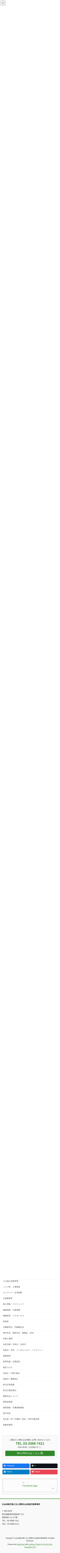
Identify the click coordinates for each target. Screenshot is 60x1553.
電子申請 (7, 1413)
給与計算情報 (8, 1385)
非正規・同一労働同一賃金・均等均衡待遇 (21, 1419)
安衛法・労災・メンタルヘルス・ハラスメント (23, 1350)
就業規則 (7, 1356)
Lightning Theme (35, 1544)
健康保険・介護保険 (11, 1310)
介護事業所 (8, 1298)
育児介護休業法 (9, 1390)
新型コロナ (8, 1367)
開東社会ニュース (10, 1396)
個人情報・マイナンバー (13, 1304)
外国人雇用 (8, 1338)
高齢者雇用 (8, 1425)
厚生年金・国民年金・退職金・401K (18, 1333)
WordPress (21, 1544)
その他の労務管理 (10, 1281)
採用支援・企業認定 (11, 1361)
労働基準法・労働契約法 (13, 1327)
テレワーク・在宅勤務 (12, 1292)
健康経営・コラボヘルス (13, 1316)
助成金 (6, 1321)
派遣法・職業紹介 (10, 1379)
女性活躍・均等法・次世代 (14, 1344)
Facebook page (29, 1486)
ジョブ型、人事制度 (11, 1287)
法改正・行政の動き (11, 1373)
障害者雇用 (8, 1402)
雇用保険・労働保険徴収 (13, 1407)
